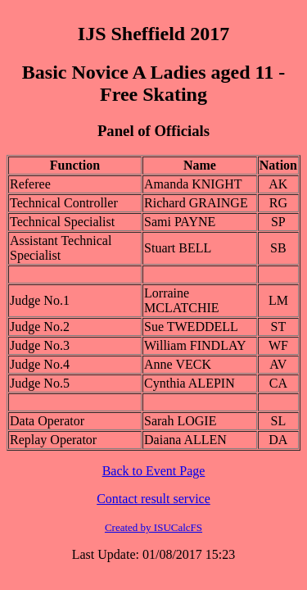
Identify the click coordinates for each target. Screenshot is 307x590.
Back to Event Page (153, 471)
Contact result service (153, 499)
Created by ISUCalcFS (153, 527)
